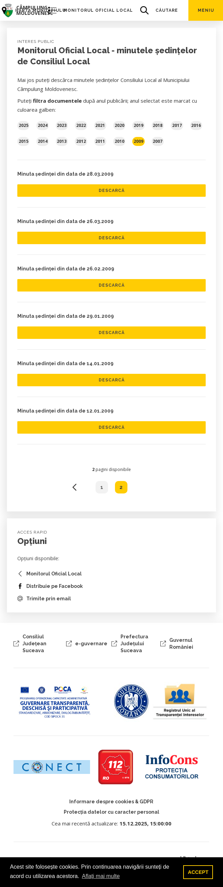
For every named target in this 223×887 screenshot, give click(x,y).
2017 (177, 125)
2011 (100, 141)
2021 (100, 125)
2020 (119, 125)
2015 (23, 141)
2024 (42, 125)
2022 (81, 125)
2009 (138, 141)
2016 (196, 125)
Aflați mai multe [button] (101, 876)
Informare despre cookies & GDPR (111, 801)
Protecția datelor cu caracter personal (111, 812)
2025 (23, 125)
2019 (138, 125)
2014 (42, 141)
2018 (157, 125)
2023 (61, 125)
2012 (81, 141)
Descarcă (112, 190)
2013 (61, 141)
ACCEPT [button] (198, 872)
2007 (157, 141)
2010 (119, 141)
